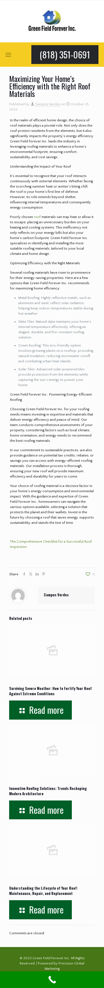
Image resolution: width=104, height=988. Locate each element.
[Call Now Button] (52, 979)
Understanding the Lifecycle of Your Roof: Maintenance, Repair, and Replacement (43, 890)
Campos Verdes (47, 104)
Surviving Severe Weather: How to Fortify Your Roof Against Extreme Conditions (50, 691)
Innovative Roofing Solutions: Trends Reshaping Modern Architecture (48, 791)
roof (37, 217)
